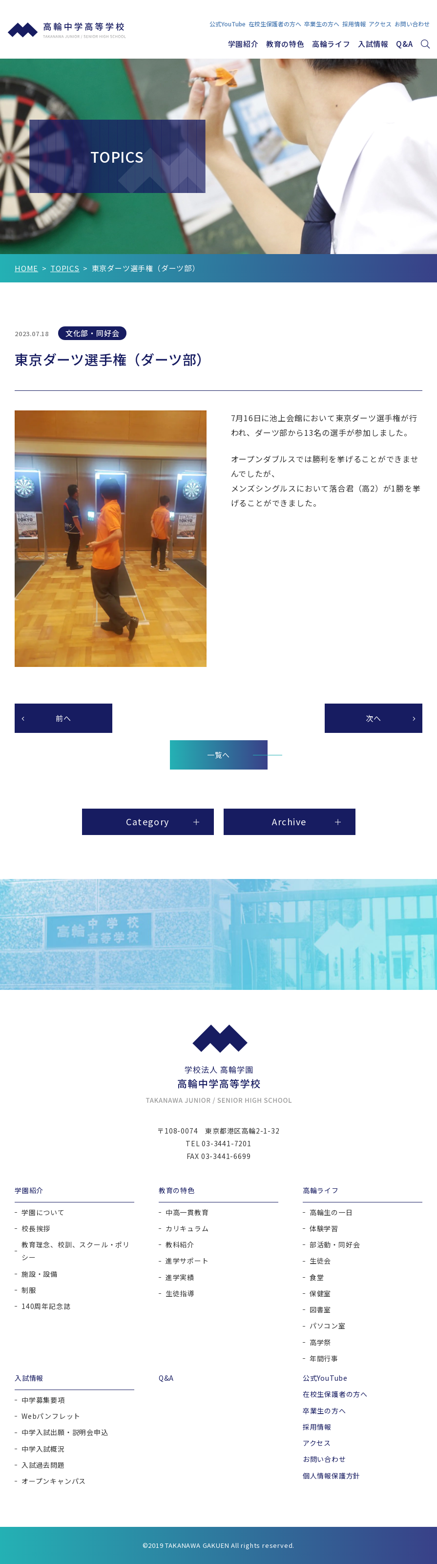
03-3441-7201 (226, 1143)
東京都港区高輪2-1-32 (242, 1131)
